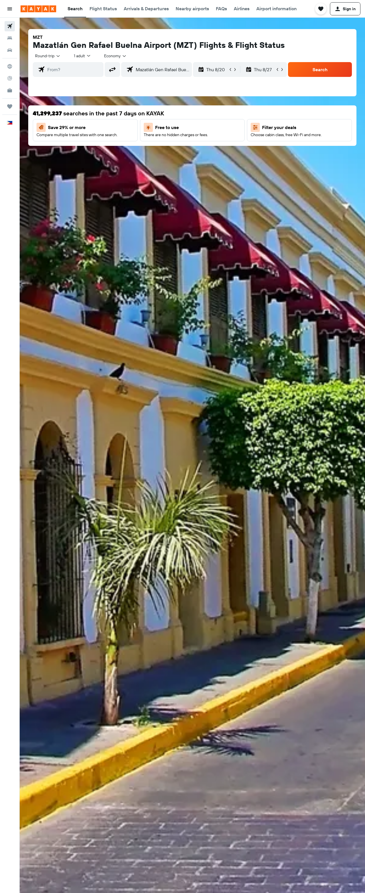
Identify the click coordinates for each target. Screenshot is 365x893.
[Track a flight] (9, 78)
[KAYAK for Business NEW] (9, 90)
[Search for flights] (9, 26)
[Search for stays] (9, 38)
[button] (9, 9)
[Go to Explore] (9, 66)
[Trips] (9, 106)
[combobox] (48, 56)
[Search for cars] (9, 50)
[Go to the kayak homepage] (38, 8)
